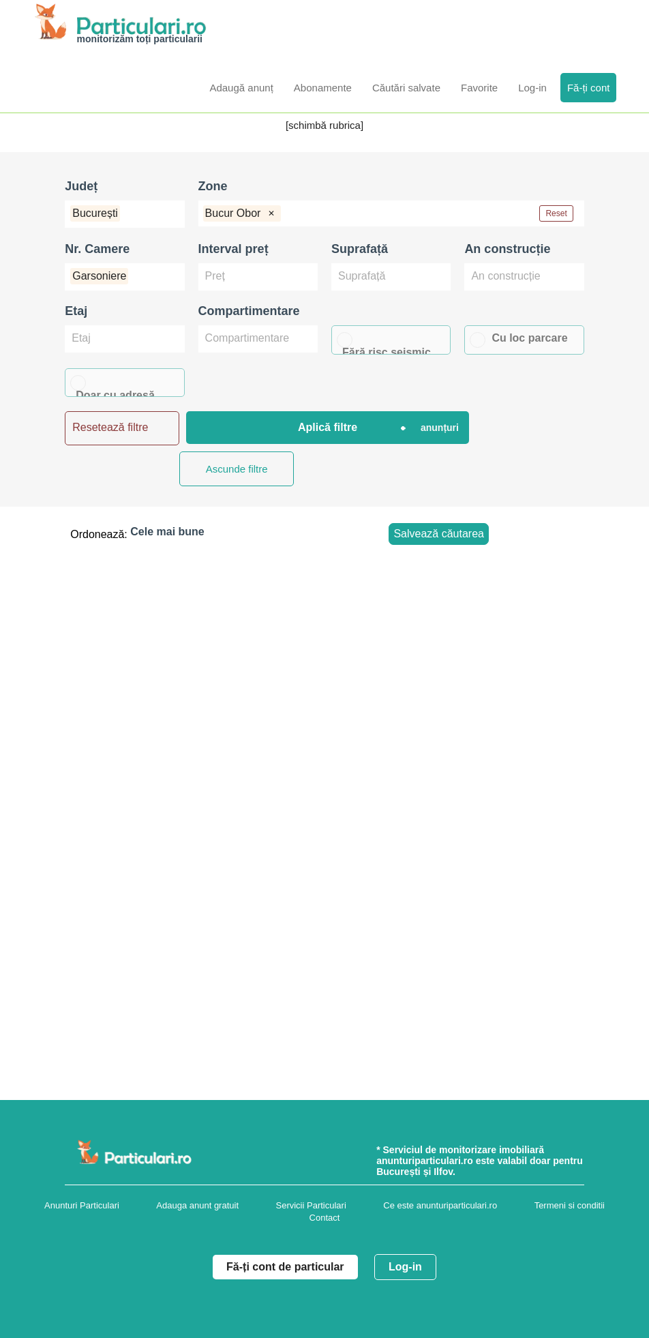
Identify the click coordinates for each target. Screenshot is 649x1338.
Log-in (405, 1267)
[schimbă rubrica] (324, 125)
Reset (556, 213)
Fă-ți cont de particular (285, 1267)
